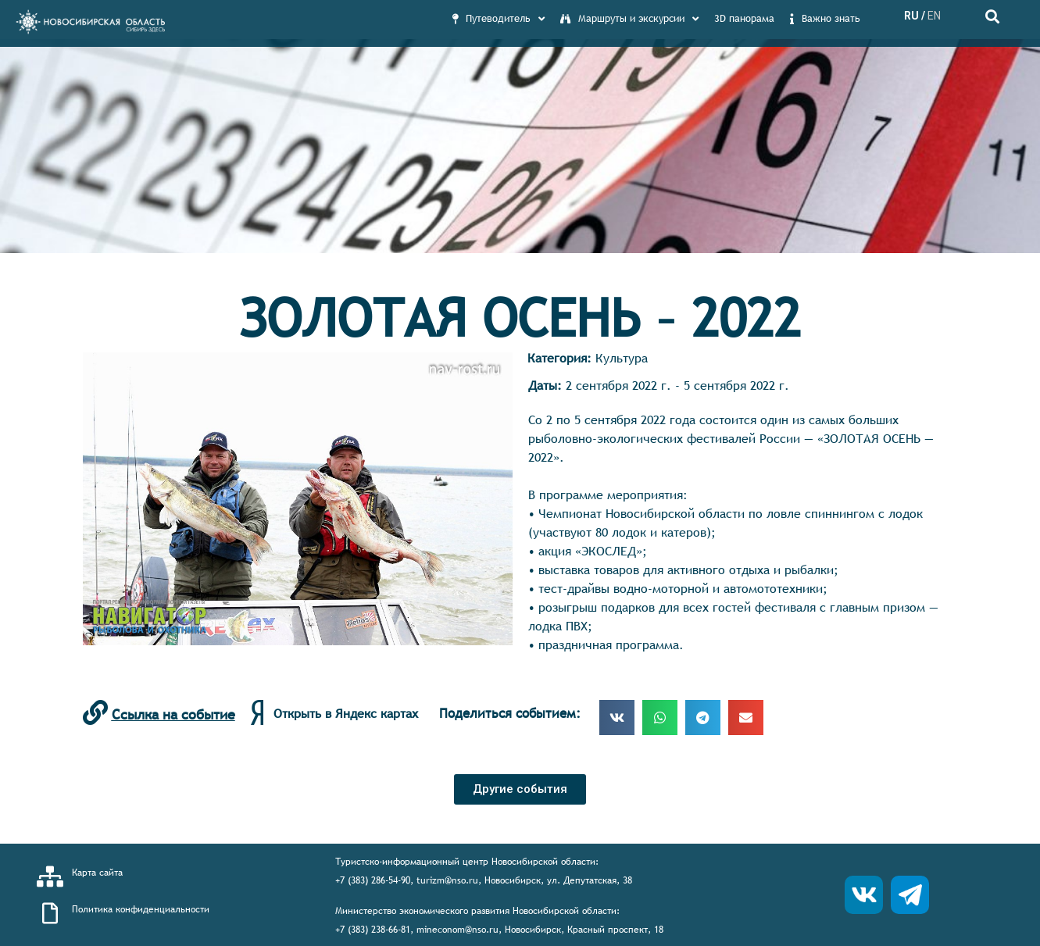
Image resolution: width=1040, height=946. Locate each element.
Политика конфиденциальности (140, 909)
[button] (520, 789)
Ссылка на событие (173, 714)
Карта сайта (97, 873)
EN (934, 15)
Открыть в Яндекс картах (345, 713)
